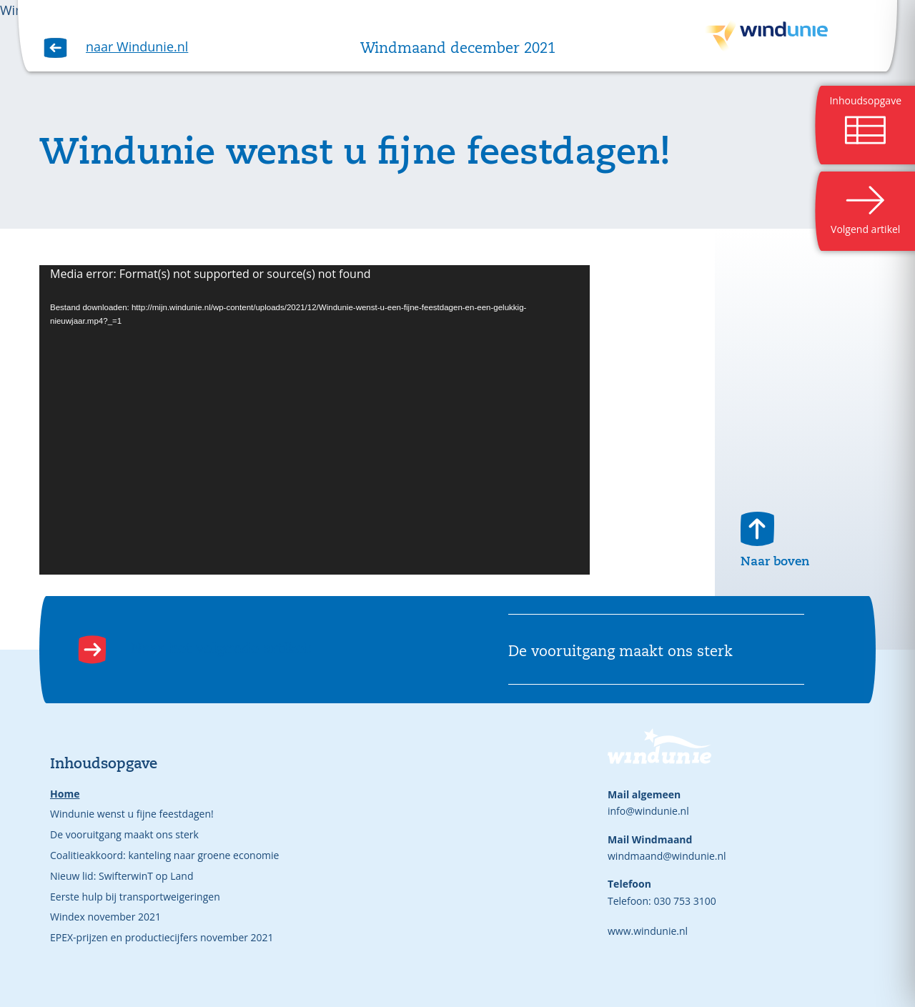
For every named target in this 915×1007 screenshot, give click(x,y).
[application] (314, 420)
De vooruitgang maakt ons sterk (124, 834)
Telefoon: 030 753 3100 (662, 901)
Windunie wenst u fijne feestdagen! (132, 813)
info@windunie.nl (648, 811)
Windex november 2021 (105, 916)
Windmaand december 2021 (457, 49)
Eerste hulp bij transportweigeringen (135, 896)
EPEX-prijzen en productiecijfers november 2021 (162, 937)
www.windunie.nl (648, 931)
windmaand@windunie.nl (667, 856)
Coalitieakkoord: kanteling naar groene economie (164, 855)
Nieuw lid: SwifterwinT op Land (121, 876)
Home (64, 793)
